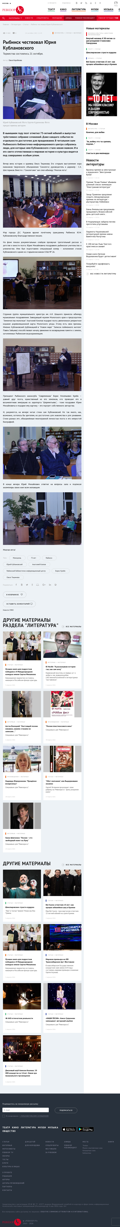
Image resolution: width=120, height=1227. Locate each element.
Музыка (108, 9)
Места (86, 1142)
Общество (9, 1131)
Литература (79, 9)
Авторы (6, 1180)
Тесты (5, 1160)
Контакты (7, 1190)
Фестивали (50, 1149)
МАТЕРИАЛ (77, 33)
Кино (63, 9)
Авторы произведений (13, 1183)
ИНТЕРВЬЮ (52, 662)
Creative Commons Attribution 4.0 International (64, 1212)
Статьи (26, 24)
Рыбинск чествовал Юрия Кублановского (47, 24)
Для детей (30, 1142)
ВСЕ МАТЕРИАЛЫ (73, 626)
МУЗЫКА (91, 58)
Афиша (69, 18)
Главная (6, 24)
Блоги (5, 1163)
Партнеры (7, 1187)
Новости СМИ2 (8, 610)
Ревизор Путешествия (108, 18)
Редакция (7, 1176)
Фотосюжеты (8, 1149)
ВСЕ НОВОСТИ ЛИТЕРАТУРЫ (103, 274)
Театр (51, 9)
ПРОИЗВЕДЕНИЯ (53, 722)
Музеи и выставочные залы (92, 1148)
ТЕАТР (90, 49)
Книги (111, 1142)
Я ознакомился (12, 1116)
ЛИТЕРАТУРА (59, 33)
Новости (29, 18)
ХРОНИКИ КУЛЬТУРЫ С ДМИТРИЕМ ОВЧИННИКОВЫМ (100, 34)
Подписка (66, 3)
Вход (116, 5)
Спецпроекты (43, 18)
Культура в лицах (11, 1167)
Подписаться (66, 1110)
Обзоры (6, 1156)
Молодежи (57, 18)
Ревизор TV (7, 1152)
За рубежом (51, 1152)
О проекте (52, 3)
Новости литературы (95, 162)
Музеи (95, 9)
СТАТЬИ (68, 33)
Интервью (7, 1145)
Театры (85, 1145)
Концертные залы (89, 1150)
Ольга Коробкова (15, 60)
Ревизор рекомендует (85, 18)
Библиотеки (87, 1153)
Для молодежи (32, 1145)
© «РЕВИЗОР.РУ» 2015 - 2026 (30, 1222)
